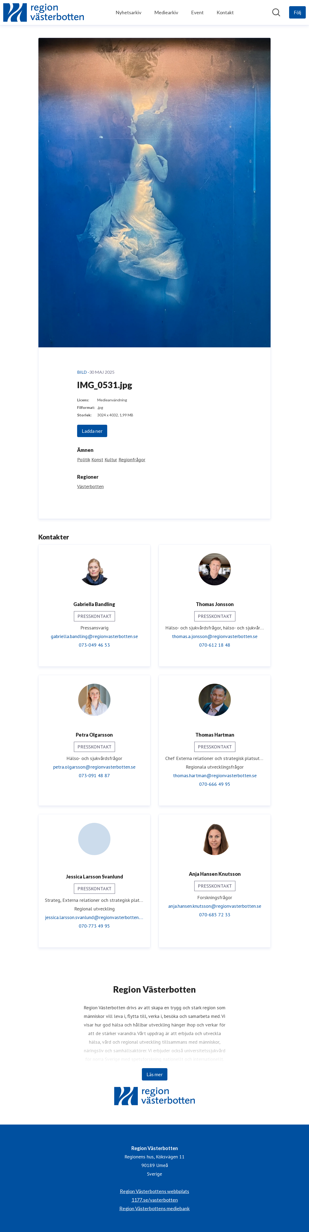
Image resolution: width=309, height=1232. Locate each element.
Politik (83, 459)
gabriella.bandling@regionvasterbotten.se (94, 636)
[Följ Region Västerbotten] (297, 12)
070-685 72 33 (214, 915)
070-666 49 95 (214, 784)
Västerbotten (90, 486)
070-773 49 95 (94, 926)
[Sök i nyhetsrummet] (276, 12)
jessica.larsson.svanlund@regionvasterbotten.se (94, 917)
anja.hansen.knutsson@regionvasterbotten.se (214, 906)
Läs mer (154, 1074)
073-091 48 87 (94, 775)
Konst (97, 459)
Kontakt (225, 12)
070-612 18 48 (214, 645)
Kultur (111, 459)
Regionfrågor (131, 459)
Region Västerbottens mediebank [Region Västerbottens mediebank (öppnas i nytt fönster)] (154, 1208)
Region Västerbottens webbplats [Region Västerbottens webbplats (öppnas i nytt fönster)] (154, 1191)
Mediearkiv (166, 12)
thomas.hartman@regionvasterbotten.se (215, 775)
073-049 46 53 (94, 645)
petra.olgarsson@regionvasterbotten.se (94, 767)
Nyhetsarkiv (128, 12)
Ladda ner (92, 431)
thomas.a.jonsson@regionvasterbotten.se (214, 636)
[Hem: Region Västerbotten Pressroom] (43, 12)
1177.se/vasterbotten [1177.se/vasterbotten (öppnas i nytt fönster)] (154, 1200)
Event (197, 12)
